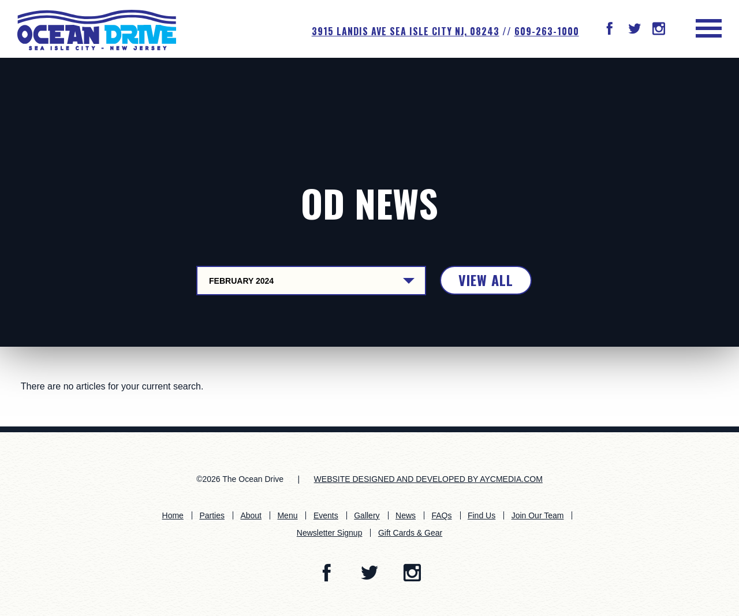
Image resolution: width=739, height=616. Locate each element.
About (251, 515)
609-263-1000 (546, 31)
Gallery (366, 515)
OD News (369, 202)
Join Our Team (538, 515)
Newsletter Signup (330, 532)
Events (325, 515)
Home (173, 515)
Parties (212, 515)
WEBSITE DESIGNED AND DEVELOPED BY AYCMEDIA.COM (428, 479)
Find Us (481, 515)
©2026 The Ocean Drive (239, 479)
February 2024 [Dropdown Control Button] (241, 280)
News (405, 515)
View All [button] (485, 279)
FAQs (441, 515)
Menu (287, 515)
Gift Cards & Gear (410, 532)
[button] (610, 30)
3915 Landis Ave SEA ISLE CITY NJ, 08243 (405, 31)
